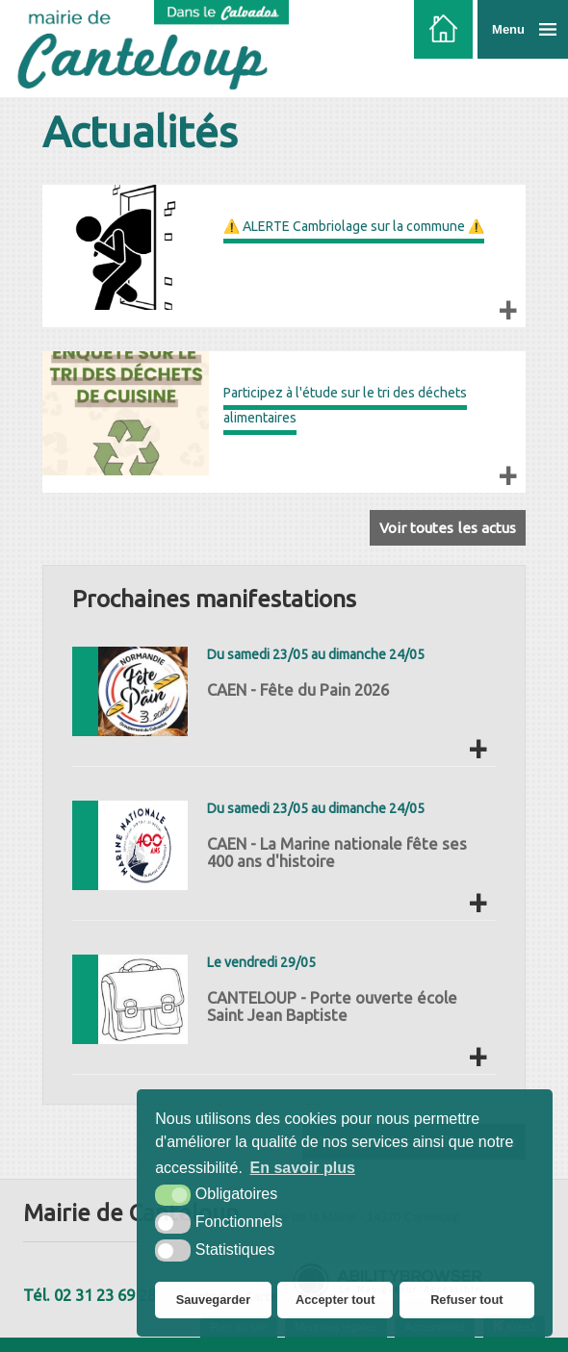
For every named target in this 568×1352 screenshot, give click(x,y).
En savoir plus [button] (302, 1168)
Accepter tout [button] (335, 1299)
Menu (508, 29)
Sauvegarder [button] (213, 1299)
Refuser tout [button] (466, 1299)
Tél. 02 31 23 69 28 (89, 1295)
